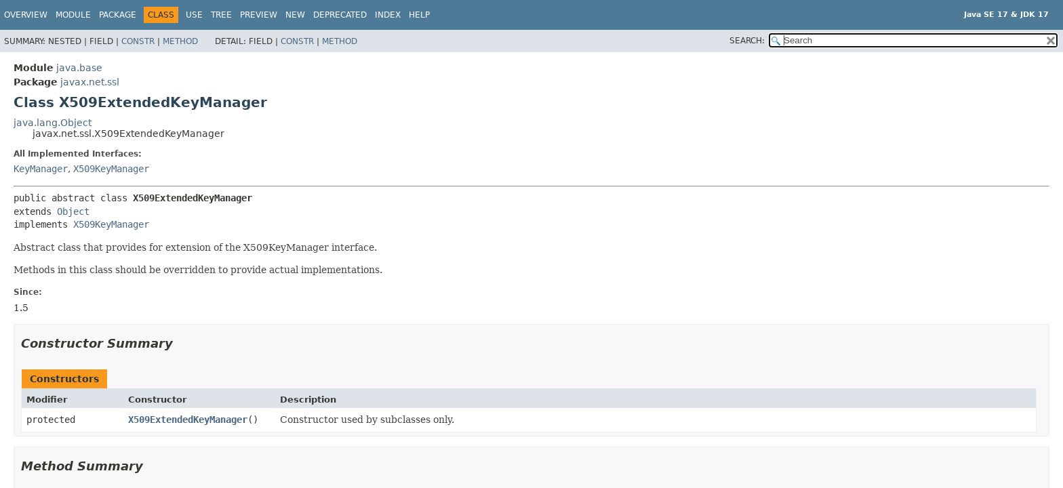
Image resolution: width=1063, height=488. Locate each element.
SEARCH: (747, 40)
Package (117, 15)
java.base (79, 67)
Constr (138, 41)
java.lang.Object (53, 122)
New (295, 15)
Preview (258, 15)
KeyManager (41, 168)
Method (180, 41)
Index (388, 15)
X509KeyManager (111, 168)
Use (194, 15)
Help (419, 15)
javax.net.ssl (89, 82)
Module (73, 15)
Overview (25, 15)
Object (73, 211)
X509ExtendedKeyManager (187, 419)
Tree (221, 15)
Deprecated (340, 15)
